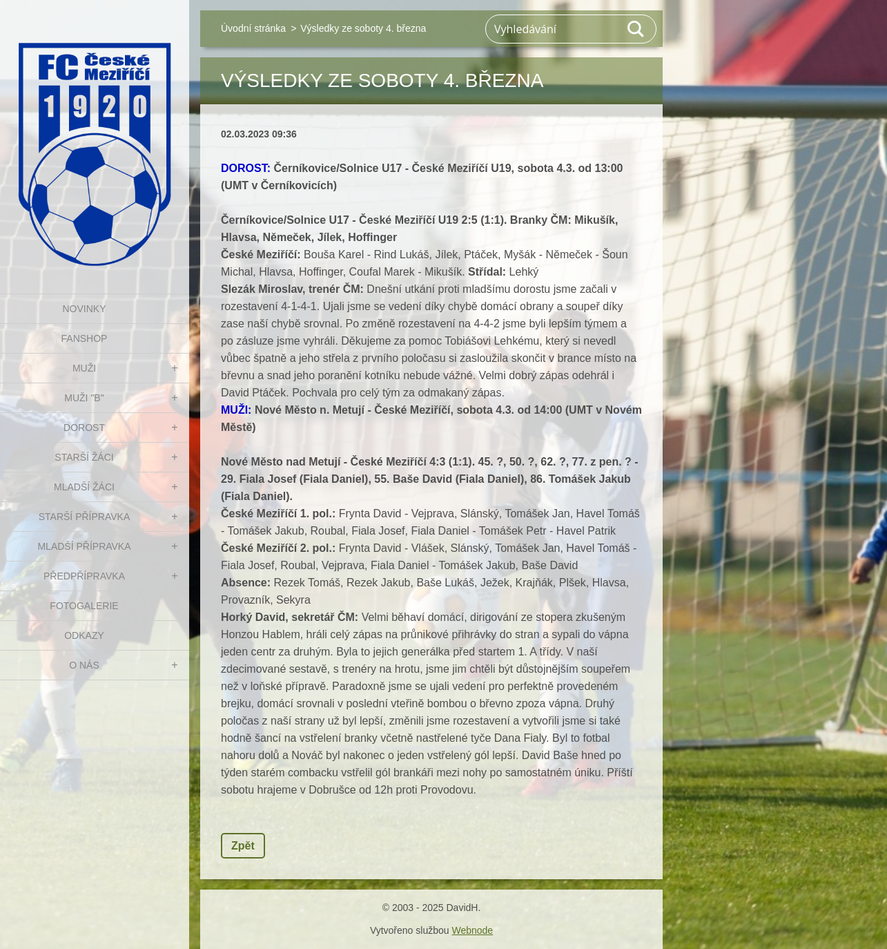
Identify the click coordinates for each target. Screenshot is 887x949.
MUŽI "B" (84, 397)
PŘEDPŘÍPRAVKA (84, 576)
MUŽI (84, 368)
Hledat (636, 29)
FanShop (84, 338)
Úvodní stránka (253, 28)
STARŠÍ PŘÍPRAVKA (84, 516)
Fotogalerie (84, 605)
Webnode (472, 930)
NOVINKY (84, 308)
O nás (84, 665)
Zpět (243, 846)
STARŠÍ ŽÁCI (84, 457)
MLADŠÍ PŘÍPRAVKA (83, 546)
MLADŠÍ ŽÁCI (84, 486)
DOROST (84, 427)
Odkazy (84, 635)
